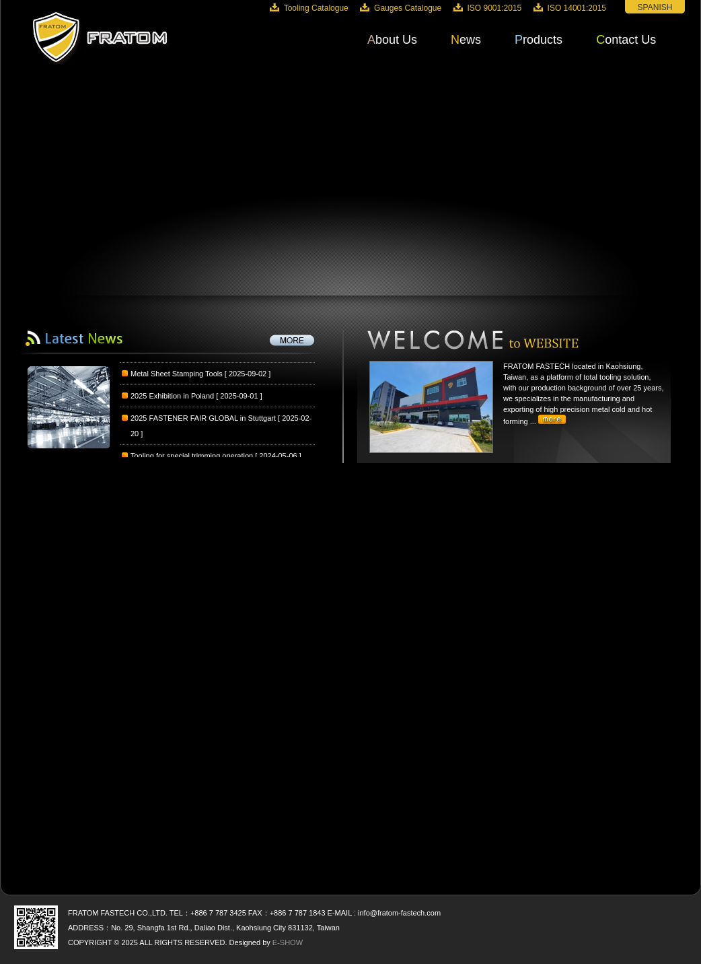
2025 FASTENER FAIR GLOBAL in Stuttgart (203, 419)
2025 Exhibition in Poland (172, 396)
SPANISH (655, 7)
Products (538, 39)
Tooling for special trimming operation (192, 456)
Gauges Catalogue (407, 8)
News (466, 39)
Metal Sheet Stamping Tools (177, 374)
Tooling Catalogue (316, 8)
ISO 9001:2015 (495, 8)
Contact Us (626, 39)
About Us (392, 39)
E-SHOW (287, 942)
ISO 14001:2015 (577, 8)
